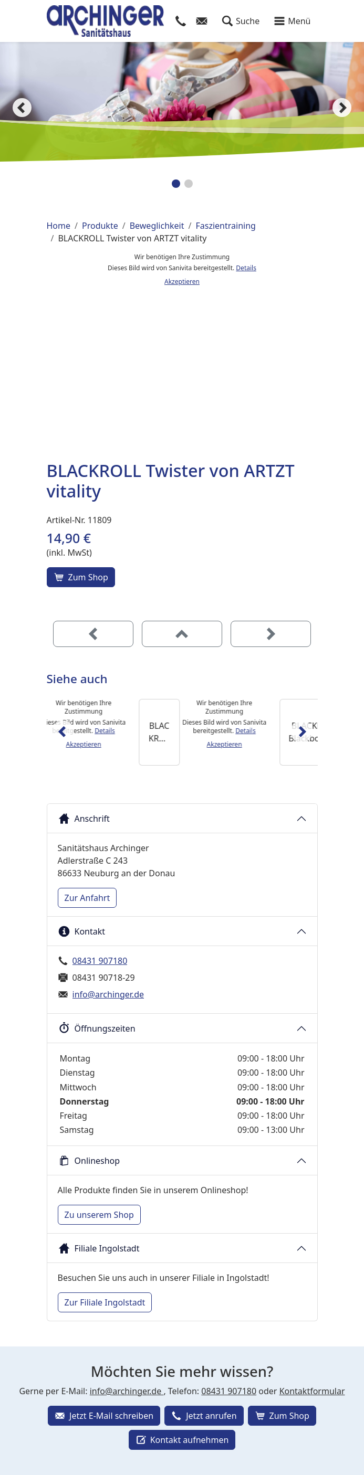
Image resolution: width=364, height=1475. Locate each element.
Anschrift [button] (84, 818)
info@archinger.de (108, 994)
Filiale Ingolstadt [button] (99, 1248)
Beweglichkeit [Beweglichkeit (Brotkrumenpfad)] (157, 225)
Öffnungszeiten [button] (97, 1028)
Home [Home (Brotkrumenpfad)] (59, 225)
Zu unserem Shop (99, 1215)
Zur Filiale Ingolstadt (105, 1302)
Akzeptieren (182, 281)
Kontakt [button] (82, 931)
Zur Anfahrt (87, 898)
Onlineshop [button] (89, 1160)
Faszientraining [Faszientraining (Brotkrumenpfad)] (225, 225)
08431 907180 (100, 961)
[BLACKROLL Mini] (208, 732)
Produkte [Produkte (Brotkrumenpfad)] (100, 225)
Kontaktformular (312, 1391)
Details (246, 267)
